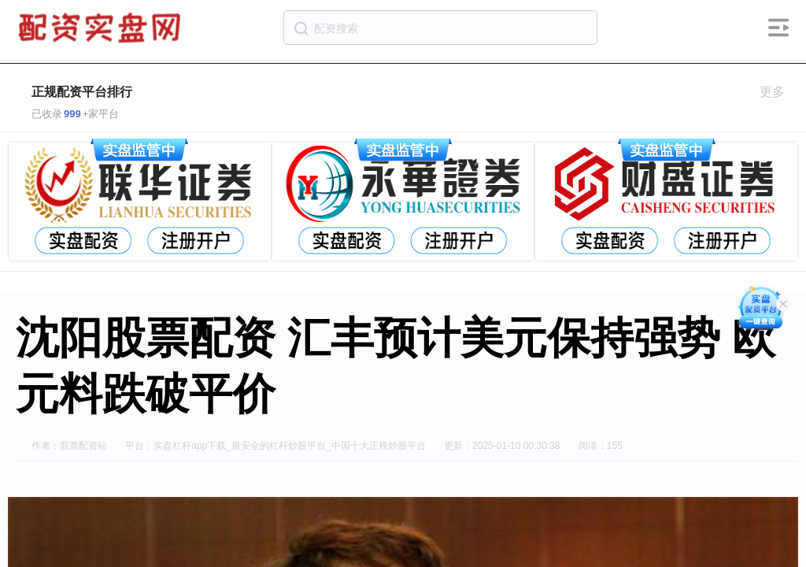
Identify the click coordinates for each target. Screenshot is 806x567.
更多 (779, 91)
